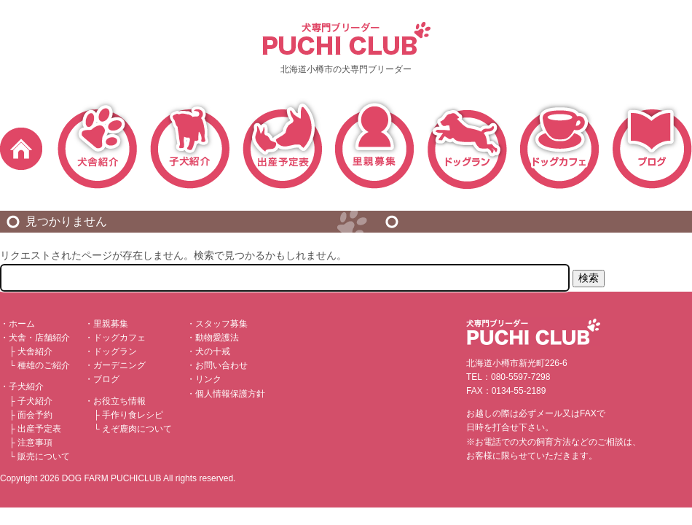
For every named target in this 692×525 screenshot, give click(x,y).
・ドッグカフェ (115, 337)
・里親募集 (106, 324)
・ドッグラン (110, 351)
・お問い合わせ (217, 365)
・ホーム (17, 324)
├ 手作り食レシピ (128, 415)
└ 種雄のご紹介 (39, 365)
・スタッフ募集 (217, 324)
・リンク (203, 379)
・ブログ (101, 379)
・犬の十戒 (208, 351)
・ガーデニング (115, 365)
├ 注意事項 (30, 443)
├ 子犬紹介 (30, 401)
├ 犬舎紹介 (30, 351)
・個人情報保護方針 (225, 394)
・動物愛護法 (212, 337)
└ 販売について (39, 456)
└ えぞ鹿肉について (132, 429)
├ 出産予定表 (35, 429)
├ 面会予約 (30, 415)
